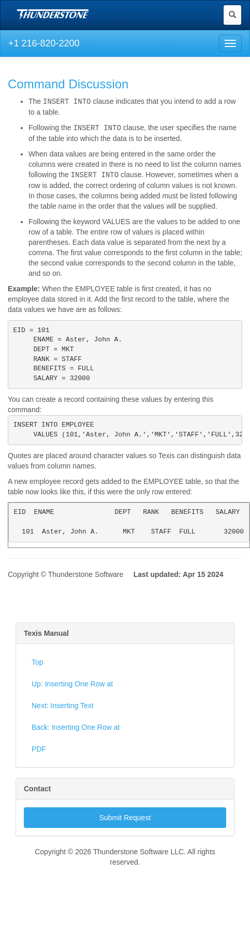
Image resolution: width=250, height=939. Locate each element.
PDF (39, 759)
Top (37, 672)
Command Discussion (68, 84)
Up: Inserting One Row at (72, 694)
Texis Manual (46, 643)
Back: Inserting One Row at (76, 737)
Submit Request (125, 827)
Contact (37, 798)
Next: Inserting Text (63, 715)
